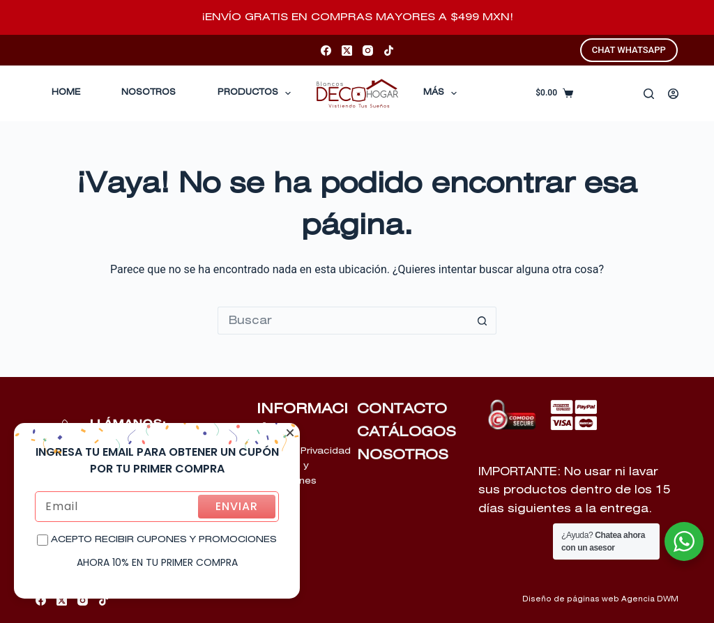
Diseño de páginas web (570, 599)
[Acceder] (673, 94)
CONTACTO (402, 409)
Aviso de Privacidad (304, 451)
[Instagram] (368, 50)
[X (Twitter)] (347, 50)
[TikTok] (388, 50)
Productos (257, 93)
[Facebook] (326, 50)
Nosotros (148, 93)
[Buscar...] (343, 320)
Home (66, 93)
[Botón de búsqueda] (482, 320)
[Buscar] (649, 94)
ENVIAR (236, 506)
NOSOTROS (402, 455)
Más (442, 93)
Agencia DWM (649, 599)
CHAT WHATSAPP (629, 50)
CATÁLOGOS (406, 432)
